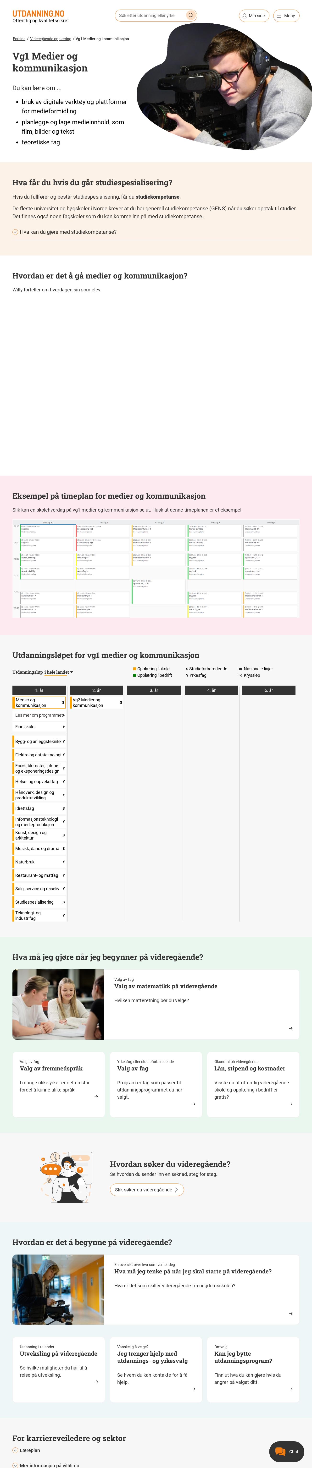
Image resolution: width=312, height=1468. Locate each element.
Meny (289, 15)
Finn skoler (40, 726)
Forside (19, 39)
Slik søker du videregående (143, 1190)
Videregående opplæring (50, 39)
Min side (257, 15)
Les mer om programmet (39, 715)
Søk (191, 15)
